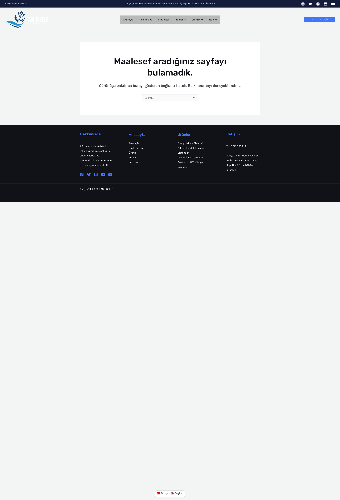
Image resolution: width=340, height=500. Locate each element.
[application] (183, 19)
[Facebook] (303, 4)
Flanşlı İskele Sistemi (190, 143)
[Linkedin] (325, 4)
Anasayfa (131, 19)
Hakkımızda (147, 19)
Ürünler (195, 19)
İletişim (210, 19)
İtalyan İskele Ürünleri (190, 157)
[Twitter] (310, 4)
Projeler (179, 19)
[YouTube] (333, 4)
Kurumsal (164, 19)
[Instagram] (318, 4)
